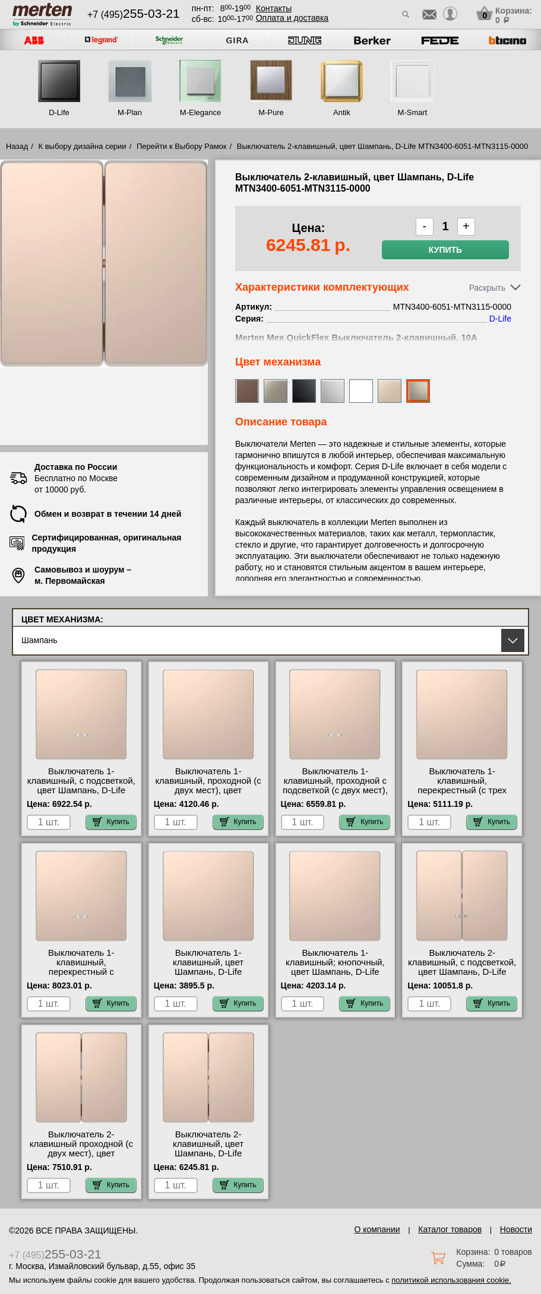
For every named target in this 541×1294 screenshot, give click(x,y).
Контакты (274, 8)
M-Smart (413, 112)
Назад (17, 146)
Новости (516, 1229)
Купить (445, 250)
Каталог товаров (450, 1229)
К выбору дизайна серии (82, 146)
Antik (341, 112)
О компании (377, 1229)
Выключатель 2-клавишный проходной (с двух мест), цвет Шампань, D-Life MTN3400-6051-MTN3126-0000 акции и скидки (81, 1158)
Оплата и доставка (292, 18)
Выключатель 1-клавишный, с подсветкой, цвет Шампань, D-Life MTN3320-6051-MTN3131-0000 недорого (81, 790)
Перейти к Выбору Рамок (182, 146)
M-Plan (130, 112)
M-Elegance (200, 112)
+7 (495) (133, 14)
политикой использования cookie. (451, 1280)
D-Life (59, 112)
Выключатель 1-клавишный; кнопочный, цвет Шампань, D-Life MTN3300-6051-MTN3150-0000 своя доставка (334, 972)
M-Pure (271, 112)
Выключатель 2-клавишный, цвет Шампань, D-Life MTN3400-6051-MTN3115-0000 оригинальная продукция (208, 1158)
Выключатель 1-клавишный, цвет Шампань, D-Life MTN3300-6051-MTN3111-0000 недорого (208, 972)
